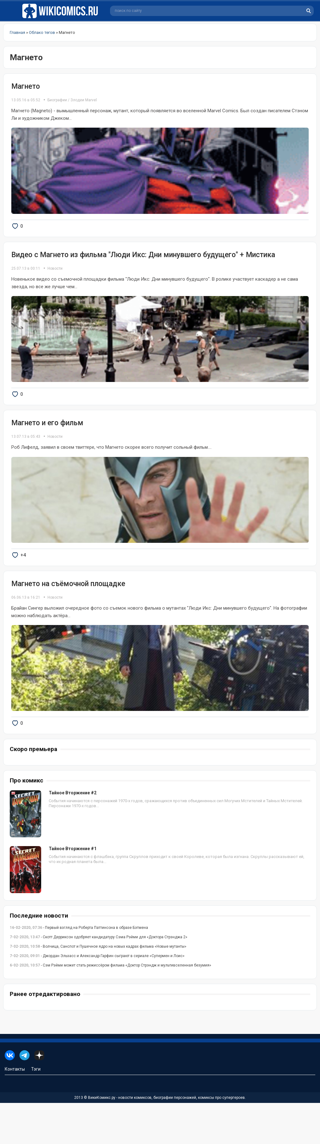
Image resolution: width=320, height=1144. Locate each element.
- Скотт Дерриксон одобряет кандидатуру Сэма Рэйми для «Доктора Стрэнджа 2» (98, 978)
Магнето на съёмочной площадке (68, 614)
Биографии (57, 100)
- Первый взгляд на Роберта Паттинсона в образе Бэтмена (79, 969)
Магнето (25, 86)
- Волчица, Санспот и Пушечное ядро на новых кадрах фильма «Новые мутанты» (98, 987)
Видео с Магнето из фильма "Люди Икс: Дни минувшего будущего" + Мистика (143, 265)
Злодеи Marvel (83, 100)
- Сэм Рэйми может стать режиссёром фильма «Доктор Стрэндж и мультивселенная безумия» (110, 1006)
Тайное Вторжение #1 (73, 889)
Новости (55, 278)
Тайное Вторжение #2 (73, 833)
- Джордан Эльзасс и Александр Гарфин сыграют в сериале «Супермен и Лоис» (97, 997)
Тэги (36, 1110)
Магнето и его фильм (47, 443)
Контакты (15, 1110)
